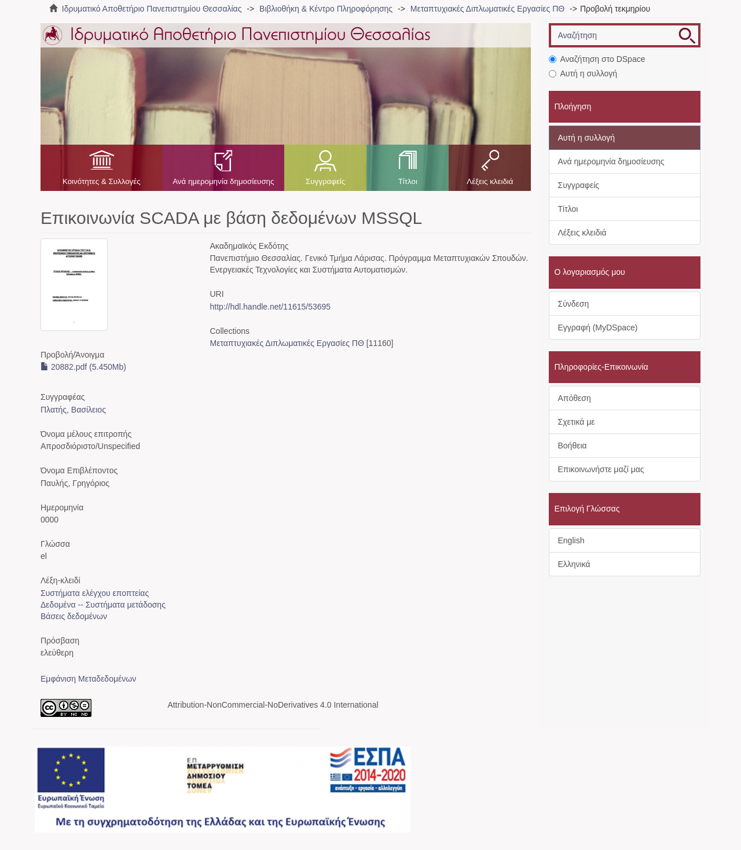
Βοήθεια (572, 445)
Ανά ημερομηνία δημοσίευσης (223, 181)
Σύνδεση (573, 303)
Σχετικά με (576, 421)
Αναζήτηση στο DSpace (597, 59)
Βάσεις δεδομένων (74, 616)
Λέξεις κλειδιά (490, 181)
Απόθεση (574, 398)
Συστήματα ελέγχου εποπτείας (95, 593)
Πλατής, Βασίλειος (73, 409)
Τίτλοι (407, 181)
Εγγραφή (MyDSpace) (598, 327)
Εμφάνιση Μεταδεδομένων (88, 678)
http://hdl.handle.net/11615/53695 (270, 306)
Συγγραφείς (325, 181)
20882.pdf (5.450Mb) (83, 366)
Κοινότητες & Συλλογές (102, 181)
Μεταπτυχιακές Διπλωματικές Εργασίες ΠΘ (487, 8)
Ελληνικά (574, 564)
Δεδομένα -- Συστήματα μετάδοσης (103, 604)
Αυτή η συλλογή (583, 73)
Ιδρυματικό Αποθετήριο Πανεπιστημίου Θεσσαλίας (152, 8)
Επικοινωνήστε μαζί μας (601, 469)
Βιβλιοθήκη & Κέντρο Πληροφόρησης (325, 8)
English (571, 540)
